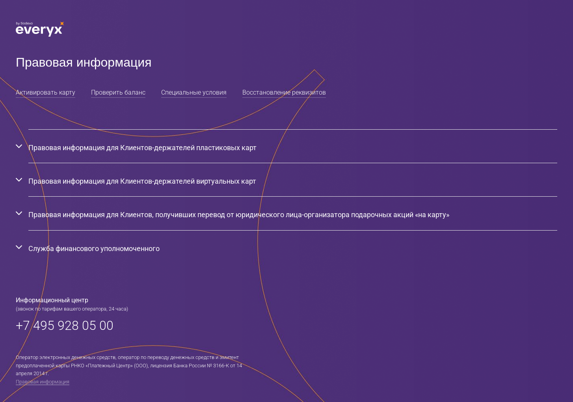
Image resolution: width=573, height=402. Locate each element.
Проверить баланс (118, 92)
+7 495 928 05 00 (64, 325)
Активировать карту (45, 92)
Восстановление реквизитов (284, 92)
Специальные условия (194, 92)
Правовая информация (42, 382)
